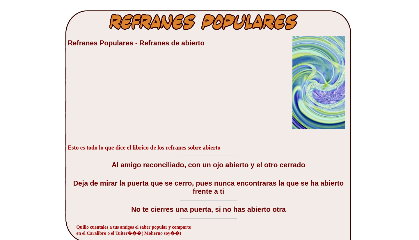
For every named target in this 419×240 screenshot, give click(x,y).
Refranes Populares (101, 43)
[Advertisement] (111, 98)
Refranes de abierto (172, 43)
